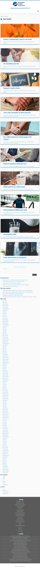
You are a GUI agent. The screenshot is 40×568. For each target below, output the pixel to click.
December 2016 (5, 469)
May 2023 (4, 349)
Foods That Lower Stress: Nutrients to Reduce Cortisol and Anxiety (16, 284)
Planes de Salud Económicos (20, 521)
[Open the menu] (38, 11)
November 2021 (5, 376)
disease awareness (25, 141)
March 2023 (5, 352)
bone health (18, 41)
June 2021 (4, 384)
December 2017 (5, 450)
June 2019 (4, 422)
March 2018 (5, 445)
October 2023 (5, 341)
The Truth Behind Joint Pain (11, 64)
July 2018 (4, 439)
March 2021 (5, 389)
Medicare (16, 66)
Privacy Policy (20, 522)
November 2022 (5, 359)
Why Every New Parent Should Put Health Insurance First (20, 550)
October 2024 (5, 322)
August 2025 (5, 310)
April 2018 (4, 444)
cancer (21, 260)
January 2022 (5, 373)
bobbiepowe (5, 295)
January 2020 (5, 411)
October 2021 (5, 378)
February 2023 (5, 354)
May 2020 (4, 404)
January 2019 (5, 430)
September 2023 (6, 343)
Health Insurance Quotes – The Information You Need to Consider (23, 296)
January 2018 (5, 449)
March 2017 (5, 464)
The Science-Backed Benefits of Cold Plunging (20, 556)
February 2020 (5, 409)
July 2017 (4, 458)
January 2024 (5, 337)
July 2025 (4, 311)
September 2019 (6, 417)
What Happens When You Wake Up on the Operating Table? (20, 290)
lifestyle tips (32, 260)
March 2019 (5, 427)
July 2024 (4, 327)
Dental (4, 476)
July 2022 (4, 365)
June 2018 (4, 441)
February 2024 (5, 335)
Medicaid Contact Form (20, 519)
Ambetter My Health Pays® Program (16, 293)
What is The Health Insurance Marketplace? (20, 547)
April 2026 (4, 300)
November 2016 (5, 471)
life (14, 66)
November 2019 (5, 414)
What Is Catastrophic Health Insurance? (10, 286)
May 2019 (4, 423)
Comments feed (5, 492)
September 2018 (6, 436)
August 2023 (5, 345)
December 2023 (5, 338)
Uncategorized (19, 115)
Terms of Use (20, 526)
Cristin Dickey (16, 143)
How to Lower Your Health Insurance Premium (12, 283)
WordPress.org (5, 493)
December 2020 (5, 393)
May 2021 (4, 386)
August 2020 (5, 400)
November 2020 (5, 395)
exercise (30, 66)
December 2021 (5, 375)
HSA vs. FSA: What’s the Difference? (20, 546)
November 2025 (5, 305)
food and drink (20, 189)
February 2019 (5, 428)
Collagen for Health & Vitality (11, 88)
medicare (23, 166)
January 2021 (5, 392)
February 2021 (5, 390)
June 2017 (4, 460)
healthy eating (30, 141)
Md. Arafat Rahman (6, 296)
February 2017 (5, 466)
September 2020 (6, 398)
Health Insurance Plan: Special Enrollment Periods (20, 557)
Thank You (20, 528)
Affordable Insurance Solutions (20, 504)
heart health (26, 189)
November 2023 (5, 340)
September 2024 (6, 324)
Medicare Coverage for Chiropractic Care (14, 164)
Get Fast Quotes (20, 517)
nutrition (26, 41)
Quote (20, 524)
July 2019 (4, 420)
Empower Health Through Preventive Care (20, 543)
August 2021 (5, 381)
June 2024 (4, 329)
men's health (24, 212)
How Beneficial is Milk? (9, 234)
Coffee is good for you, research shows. (14, 187)
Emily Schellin (30, 236)
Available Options (20, 507)
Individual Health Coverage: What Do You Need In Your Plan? (20, 552)
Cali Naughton (32, 166)
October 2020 (5, 397)
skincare (27, 90)
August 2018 (5, 438)
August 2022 (5, 363)
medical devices (6, 261)
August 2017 (5, 456)
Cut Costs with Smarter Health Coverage (20, 554)
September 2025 (6, 308)
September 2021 (6, 379)
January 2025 (5, 318)
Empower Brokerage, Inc (21, 566)
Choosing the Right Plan (20, 510)
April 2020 (4, 406)
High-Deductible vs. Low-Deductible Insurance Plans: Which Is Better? (20, 559)
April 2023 (4, 351)
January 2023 (5, 356)
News (4, 483)
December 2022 (5, 357)
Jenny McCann (31, 189)
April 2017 (4, 463)
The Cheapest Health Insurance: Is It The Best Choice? (13, 281)
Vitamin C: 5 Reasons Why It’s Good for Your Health (17, 39)
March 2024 (5, 334)
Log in (4, 488)
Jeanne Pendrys (6, 292)
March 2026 (5, 302)
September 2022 (6, 362)
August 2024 (5, 326)
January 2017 (5, 468)
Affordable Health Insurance (20, 501)
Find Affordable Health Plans (20, 514)
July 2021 (4, 382)
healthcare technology (26, 260)
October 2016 (5, 472)
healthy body (22, 41)
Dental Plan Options (20, 511)
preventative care (6, 143)
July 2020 (4, 401)
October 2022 (5, 360)
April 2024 (4, 332)
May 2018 (4, 442)
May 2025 (4, 313)
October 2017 (5, 453)
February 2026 (5, 304)
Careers (20, 508)
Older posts (5, 268)
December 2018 (5, 431)
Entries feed (5, 490)
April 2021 (4, 387)
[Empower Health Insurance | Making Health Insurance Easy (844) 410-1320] (20, 4)
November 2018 (5, 433)
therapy (27, 166)
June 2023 (4, 348)
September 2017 (6, 455)
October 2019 (5, 415)
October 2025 (5, 307)
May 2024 (4, 330)
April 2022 (4, 370)
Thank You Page (20, 531)
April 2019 (4, 425)
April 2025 (4, 315)
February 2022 (5, 371)
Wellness (30, 41)
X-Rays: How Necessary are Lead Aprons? (14, 257)
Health (12, 41)
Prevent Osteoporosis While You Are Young (15, 210)
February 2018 (5, 447)
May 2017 (4, 461)
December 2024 (5, 319)
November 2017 (5, 452)
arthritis (22, 66)
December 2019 (5, 412)
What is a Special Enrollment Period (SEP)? (20, 544)
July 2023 (4, 346)
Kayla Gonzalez (15, 116)
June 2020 (4, 403)
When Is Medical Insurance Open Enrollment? (20, 553)
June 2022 (4, 367)
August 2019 (5, 419)
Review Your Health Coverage (20, 525)
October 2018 (5, 434)
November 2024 (5, 321)
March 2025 (5, 316)
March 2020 (5, 408)
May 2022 (4, 368)
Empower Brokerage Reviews (20, 512)
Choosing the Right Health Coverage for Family (20, 549)
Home (2, 16)
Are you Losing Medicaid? (20, 505)
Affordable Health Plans (20, 503)
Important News (20, 518)
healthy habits (9, 116)
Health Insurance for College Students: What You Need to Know (15, 280)
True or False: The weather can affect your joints (17, 113)
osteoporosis (29, 212)
